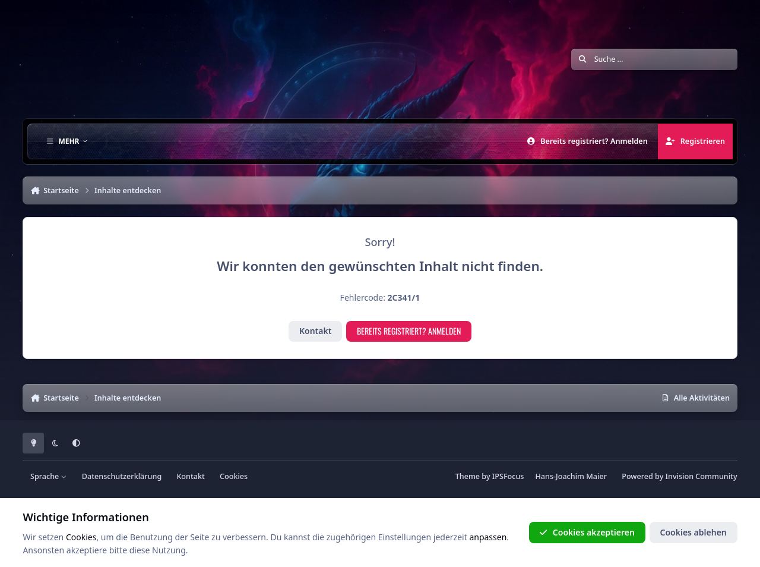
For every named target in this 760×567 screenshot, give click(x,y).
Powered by (679, 476)
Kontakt (315, 330)
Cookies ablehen (693, 532)
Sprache (48, 476)
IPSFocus (508, 476)
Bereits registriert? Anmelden (409, 331)
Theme (467, 476)
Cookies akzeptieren (586, 532)
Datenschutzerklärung (122, 476)
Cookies (234, 476)
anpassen (487, 537)
